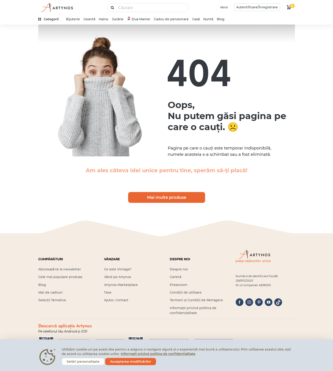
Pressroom (178, 285)
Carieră (175, 277)
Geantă (89, 19)
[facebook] (239, 302)
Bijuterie (73, 19)
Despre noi (179, 269)
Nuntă (208, 19)
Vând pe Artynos (117, 277)
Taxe (107, 292)
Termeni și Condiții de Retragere (196, 300)
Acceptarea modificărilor (130, 362)
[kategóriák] (50, 19)
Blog (220, 19)
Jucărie (117, 19)
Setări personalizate (83, 362)
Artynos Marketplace (121, 285)
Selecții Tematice (52, 300)
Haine (103, 19)
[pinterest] (259, 302)
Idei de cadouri (50, 292)
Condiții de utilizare (186, 292)
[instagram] (249, 302)
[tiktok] (278, 302)
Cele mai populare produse (60, 277)
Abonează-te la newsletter (59, 269)
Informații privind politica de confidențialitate (158, 354)
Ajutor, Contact (116, 300)
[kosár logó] (289, 7)
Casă (196, 19)
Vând (224, 7)
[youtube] (268, 302)
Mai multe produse (166, 197)
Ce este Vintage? (117, 269)
